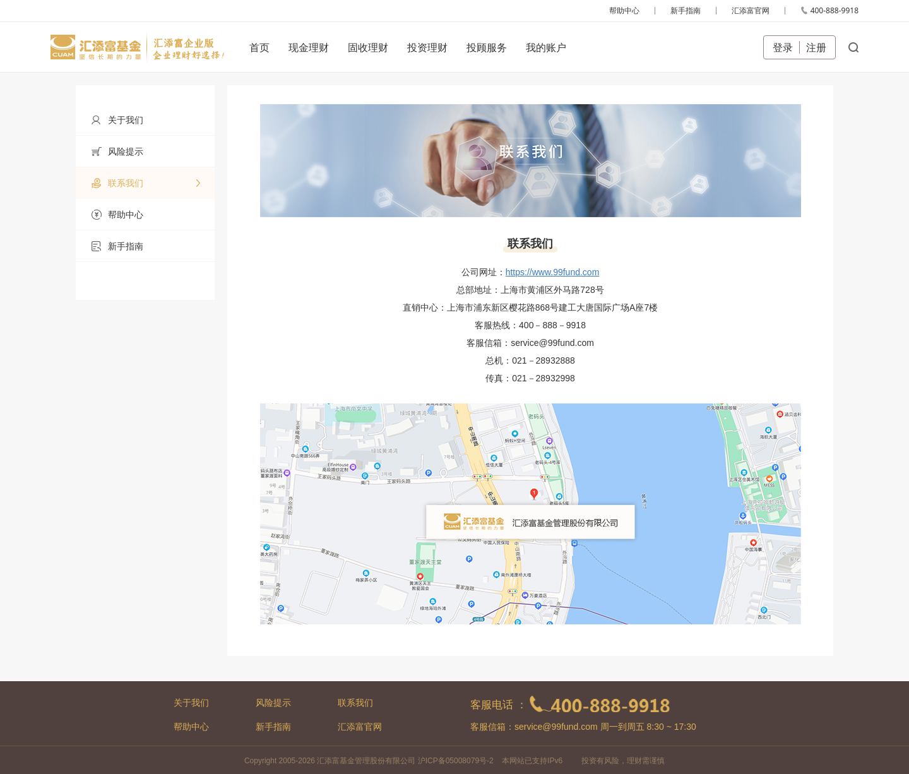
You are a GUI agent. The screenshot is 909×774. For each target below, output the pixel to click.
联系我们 (355, 703)
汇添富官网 (360, 727)
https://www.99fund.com (553, 272)
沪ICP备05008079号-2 (456, 760)
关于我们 (191, 703)
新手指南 (273, 727)
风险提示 (273, 703)
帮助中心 (191, 727)
